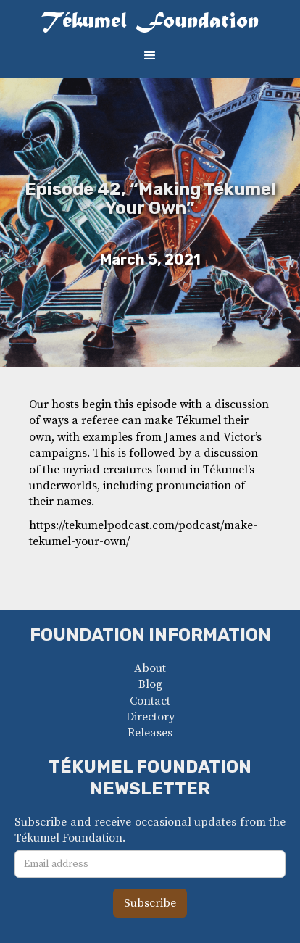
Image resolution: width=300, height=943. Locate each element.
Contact (150, 701)
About (150, 668)
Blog (150, 684)
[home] (150, 22)
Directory (150, 717)
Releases (150, 733)
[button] (150, 56)
